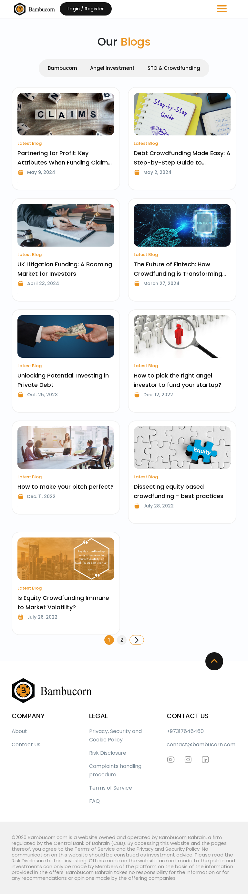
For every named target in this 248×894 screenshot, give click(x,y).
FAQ (94, 801)
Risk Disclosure (107, 753)
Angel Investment (112, 68)
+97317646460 (185, 731)
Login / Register (85, 8)
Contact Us (26, 744)
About (19, 731)
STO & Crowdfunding (174, 68)
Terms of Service (110, 788)
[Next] (136, 640)
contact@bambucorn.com (201, 744)
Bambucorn (62, 68)
